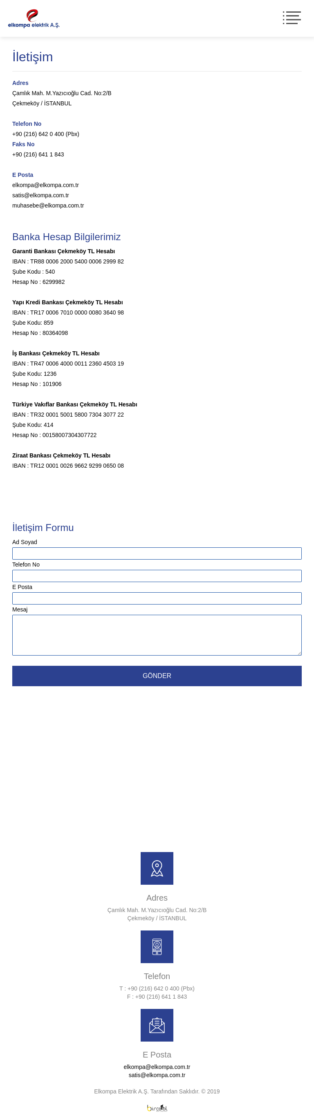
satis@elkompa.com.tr (40, 195)
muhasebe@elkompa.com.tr (48, 205)
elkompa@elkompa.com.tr (45, 185)
